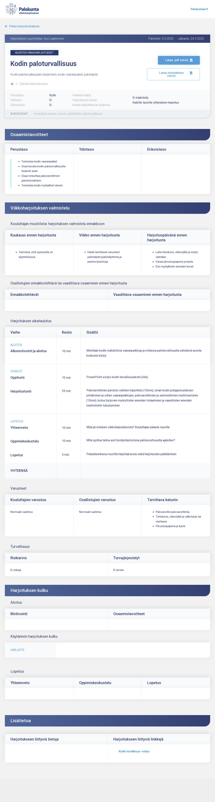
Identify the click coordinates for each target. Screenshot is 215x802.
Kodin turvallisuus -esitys (134, 751)
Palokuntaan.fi (199, 9)
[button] (34, 52)
